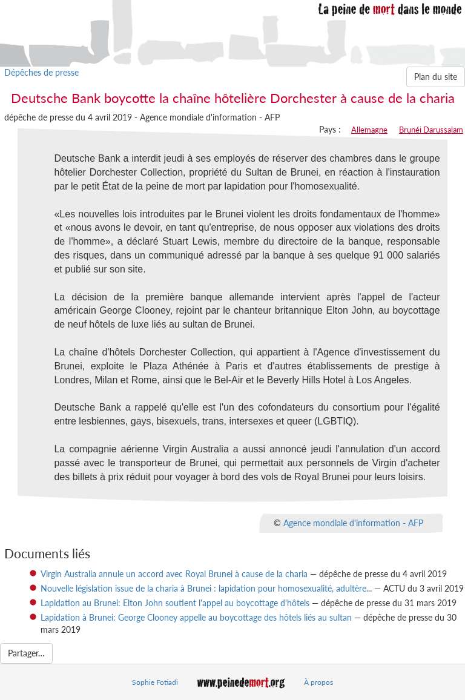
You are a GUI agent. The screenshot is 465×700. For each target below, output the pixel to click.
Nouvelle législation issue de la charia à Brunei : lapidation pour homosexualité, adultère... (206, 588)
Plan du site (435, 76)
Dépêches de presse (41, 72)
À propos (318, 682)
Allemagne (369, 129)
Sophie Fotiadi (155, 682)
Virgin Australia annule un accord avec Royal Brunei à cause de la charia (174, 574)
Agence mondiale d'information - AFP (353, 523)
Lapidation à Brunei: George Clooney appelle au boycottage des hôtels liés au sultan (196, 617)
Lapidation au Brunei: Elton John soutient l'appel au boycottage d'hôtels (175, 603)
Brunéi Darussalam (431, 129)
